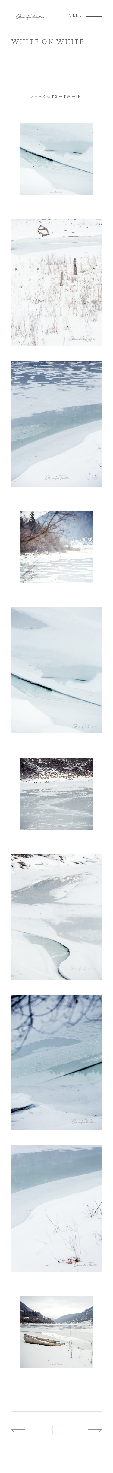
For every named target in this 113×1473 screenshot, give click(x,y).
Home (18, 49)
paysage (37, 49)
